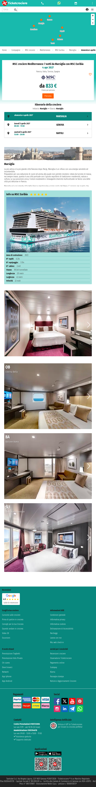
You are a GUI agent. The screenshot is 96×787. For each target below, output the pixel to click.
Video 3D (5, 633)
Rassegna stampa (57, 676)
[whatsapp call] (59, 3)
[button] (89, 325)
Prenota (48, 95)
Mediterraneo (45, 50)
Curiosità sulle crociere (11, 615)
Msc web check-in (57, 642)
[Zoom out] (93, 19)
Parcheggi (54, 633)
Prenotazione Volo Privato (12, 658)
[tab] (48, 116)
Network (5, 672)
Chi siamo (6, 662)
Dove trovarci (7, 667)
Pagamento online (57, 662)
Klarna (52, 672)
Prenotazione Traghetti (11, 653)
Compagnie (15, 50)
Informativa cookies (58, 624)
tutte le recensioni (11, 602)
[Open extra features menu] (10, 9)
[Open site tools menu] (92, 3)
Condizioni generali (57, 615)
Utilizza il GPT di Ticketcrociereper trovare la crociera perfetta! (66, 725)
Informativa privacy (57, 619)
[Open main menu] (92, 9)
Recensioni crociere (58, 653)
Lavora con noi (56, 638)
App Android (7, 681)
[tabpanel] (48, 166)
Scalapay (53, 667)
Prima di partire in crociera (12, 619)
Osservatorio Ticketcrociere (61, 658)
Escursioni (6, 638)
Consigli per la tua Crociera (12, 624)
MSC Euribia (59, 50)
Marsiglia (72, 50)
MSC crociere (30, 50)
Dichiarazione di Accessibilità (61, 628)
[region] (48, 29)
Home (4, 50)
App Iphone (6, 676)
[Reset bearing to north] (93, 23)
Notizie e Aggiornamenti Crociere (63, 681)
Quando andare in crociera (12, 628)
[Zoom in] (93, 16)
